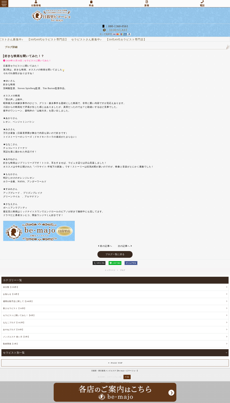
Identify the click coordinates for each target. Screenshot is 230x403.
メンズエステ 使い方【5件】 (16, 337)
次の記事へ (125, 246)
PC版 (127, 377)
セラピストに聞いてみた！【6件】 (19, 315)
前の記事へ (105, 246)
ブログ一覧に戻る (115, 254)
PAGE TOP (115, 363)
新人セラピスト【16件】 (14, 308)
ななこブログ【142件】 (14, 322)
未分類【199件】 (11, 287)
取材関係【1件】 (11, 344)
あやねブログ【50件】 (13, 329)
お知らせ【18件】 (11, 294)
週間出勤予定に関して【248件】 (18, 301)
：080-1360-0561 (115, 26)
